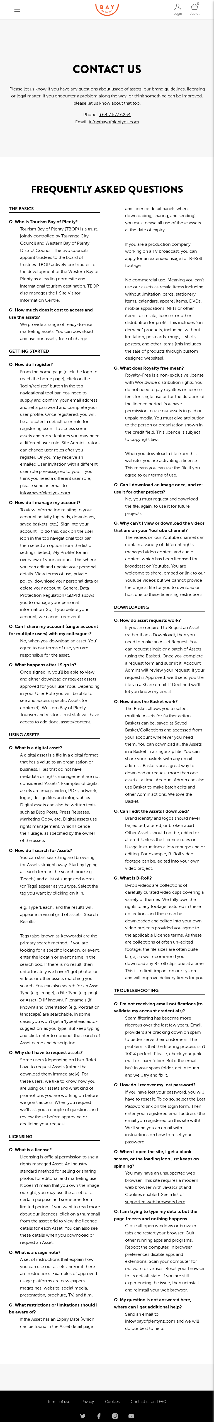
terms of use (163, 475)
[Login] (177, 9)
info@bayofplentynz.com (114, 121)
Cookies (112, 1375)
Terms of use (58, 1375)
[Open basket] (194, 9)
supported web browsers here (155, 1201)
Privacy (87, 1375)
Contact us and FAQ (149, 1375)
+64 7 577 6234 (115, 114)
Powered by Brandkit (107, 1411)
